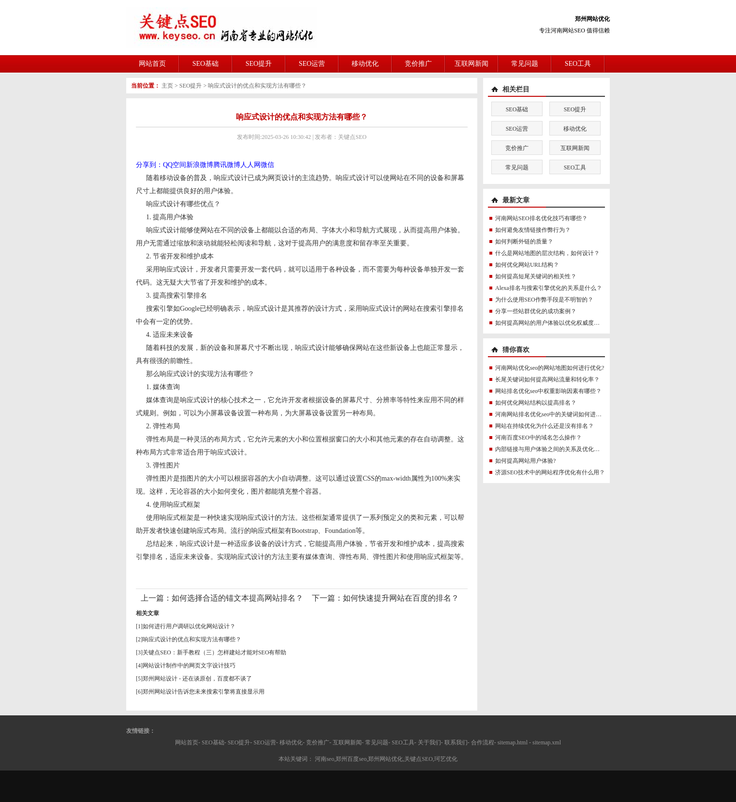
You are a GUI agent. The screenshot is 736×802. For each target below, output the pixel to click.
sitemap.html (513, 742)
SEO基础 (205, 63)
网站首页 (152, 63)
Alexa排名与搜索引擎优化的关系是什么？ (548, 288)
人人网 (250, 164)
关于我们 (429, 742)
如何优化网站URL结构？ (527, 264)
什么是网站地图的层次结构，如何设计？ (547, 253)
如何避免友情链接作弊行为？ (533, 230)
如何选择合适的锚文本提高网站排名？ (237, 598)
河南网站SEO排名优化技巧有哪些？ (541, 218)
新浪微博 (199, 164)
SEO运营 (312, 63)
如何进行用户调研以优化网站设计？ (189, 626)
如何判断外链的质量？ (524, 241)
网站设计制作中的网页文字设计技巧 (189, 665)
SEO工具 (578, 63)
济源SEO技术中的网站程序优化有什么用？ (550, 472)
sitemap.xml (546, 742)
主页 (167, 85)
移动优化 (365, 63)
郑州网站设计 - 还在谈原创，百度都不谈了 (197, 678)
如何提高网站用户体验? (525, 460)
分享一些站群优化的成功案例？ (535, 311)
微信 (267, 164)
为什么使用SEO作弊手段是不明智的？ (544, 299)
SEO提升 (259, 63)
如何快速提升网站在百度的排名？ (401, 598)
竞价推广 (418, 63)
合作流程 (482, 742)
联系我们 (456, 742)
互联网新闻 (471, 63)
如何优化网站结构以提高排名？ (535, 402)
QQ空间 (174, 164)
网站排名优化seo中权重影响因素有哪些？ (548, 391)
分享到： (149, 164)
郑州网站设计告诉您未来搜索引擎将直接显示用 (204, 691)
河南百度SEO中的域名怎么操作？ (538, 437)
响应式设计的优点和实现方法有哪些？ (257, 85)
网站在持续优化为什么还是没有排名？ (544, 426)
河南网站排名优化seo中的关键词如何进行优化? (555, 414)
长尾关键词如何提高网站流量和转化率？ (547, 379)
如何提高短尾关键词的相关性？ (535, 276)
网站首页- (187, 742)
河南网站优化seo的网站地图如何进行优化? (549, 367)
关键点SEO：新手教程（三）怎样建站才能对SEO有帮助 (214, 652)
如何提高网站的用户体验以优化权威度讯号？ (553, 322)
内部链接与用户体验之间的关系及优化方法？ (553, 449)
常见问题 (524, 63)
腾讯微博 (226, 164)
